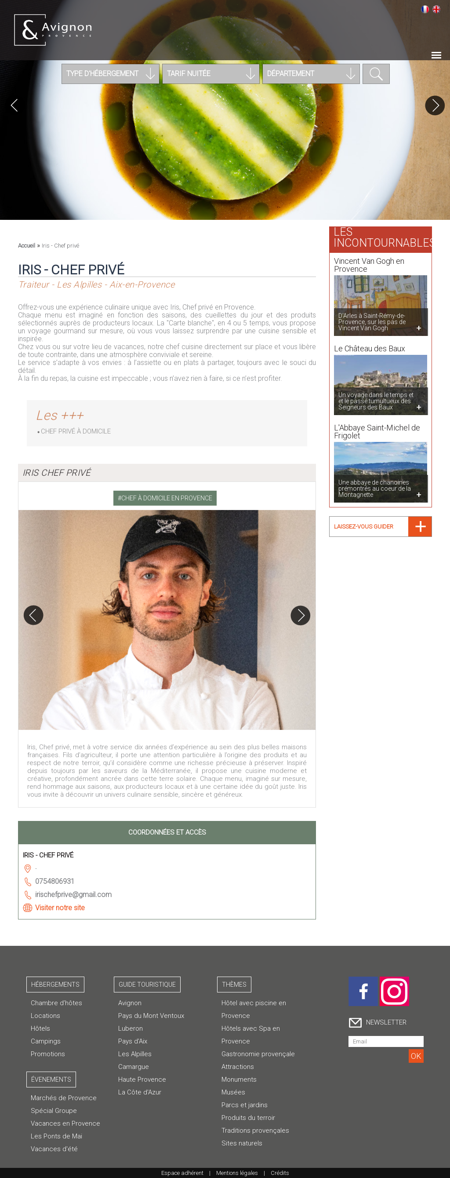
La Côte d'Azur (139, 1092)
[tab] (167, 492)
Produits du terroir (248, 1118)
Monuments (239, 1079)
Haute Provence (142, 1079)
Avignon (130, 1003)
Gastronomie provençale (258, 1054)
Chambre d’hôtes (56, 1003)
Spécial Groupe (54, 1111)
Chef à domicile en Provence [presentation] (166, 492)
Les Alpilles (135, 1054)
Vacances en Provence (65, 1123)
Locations (45, 1016)
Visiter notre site (60, 908)
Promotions (48, 1054)
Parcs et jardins (244, 1105)
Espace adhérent (182, 1173)
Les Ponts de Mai (56, 1136)
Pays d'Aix (132, 1041)
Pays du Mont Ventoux (151, 1016)
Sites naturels (241, 1143)
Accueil (26, 245)
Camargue (133, 1067)
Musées (233, 1092)
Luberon (130, 1028)
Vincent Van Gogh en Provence (369, 265)
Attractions (237, 1067)
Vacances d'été (54, 1149)
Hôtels (40, 1028)
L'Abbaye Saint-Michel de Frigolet (377, 431)
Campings (46, 1041)
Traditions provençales (255, 1130)
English (436, 9)
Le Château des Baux (369, 348)
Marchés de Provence (64, 1098)
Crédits (280, 1173)
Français (425, 9)
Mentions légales (237, 1173)
